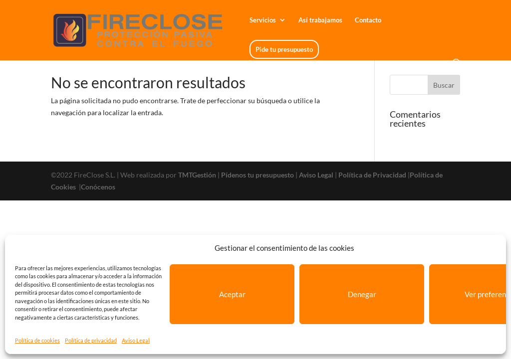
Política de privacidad (91, 340)
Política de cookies (37, 340)
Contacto (368, 20)
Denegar (362, 294)
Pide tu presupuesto (284, 49)
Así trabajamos (320, 20)
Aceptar (232, 294)
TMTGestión (197, 175)
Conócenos (98, 186)
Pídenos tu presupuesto (257, 175)
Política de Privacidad (372, 175)
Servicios (263, 20)
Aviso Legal (136, 340)
